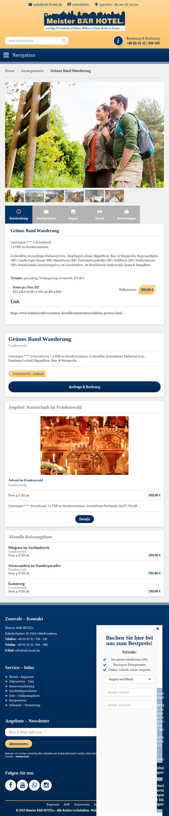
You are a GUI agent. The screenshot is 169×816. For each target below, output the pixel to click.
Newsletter (80, 4)
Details (84, 519)
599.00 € (147, 290)
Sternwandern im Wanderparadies (34, 566)
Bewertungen (126, 214)
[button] (23, 55)
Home (10, 71)
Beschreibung (18, 214)
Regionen (53, 804)
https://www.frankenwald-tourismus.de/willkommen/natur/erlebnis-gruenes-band (66, 313)
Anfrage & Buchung (84, 387)
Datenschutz (22, 756)
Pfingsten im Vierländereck (28, 548)
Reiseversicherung (21, 686)
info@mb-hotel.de (47, 4)
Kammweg (16, 584)
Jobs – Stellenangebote (24, 696)
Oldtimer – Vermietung (24, 705)
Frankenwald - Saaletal (28, 374)
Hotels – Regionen (21, 677)
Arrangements (32, 71)
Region (73, 214)
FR (126, 4)
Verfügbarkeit (46, 214)
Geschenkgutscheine (23, 691)
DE (116, 4)
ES (136, 4)
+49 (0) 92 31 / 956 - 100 (32, 639)
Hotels (99, 214)
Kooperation (17, 700)
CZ (131, 4)
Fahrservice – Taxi (21, 681)
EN (122, 4)
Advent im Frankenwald (25, 480)
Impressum (82, 804)
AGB (67, 804)
